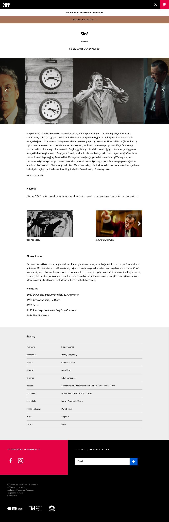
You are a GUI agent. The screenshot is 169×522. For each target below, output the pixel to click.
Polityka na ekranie (83, 20)
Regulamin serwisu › (15, 493)
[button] (163, 91)
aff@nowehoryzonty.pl (16, 487)
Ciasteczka (12, 496)
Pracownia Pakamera (25, 490)
